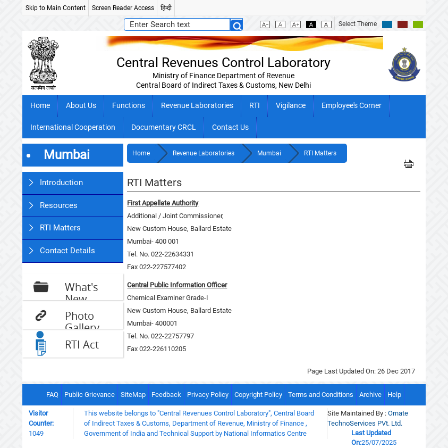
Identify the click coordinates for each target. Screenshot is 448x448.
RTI (254, 105)
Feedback (166, 395)
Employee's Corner (352, 105)
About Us (81, 105)
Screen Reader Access (123, 8)
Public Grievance (89, 395)
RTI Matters (60, 228)
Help (394, 395)
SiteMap (133, 395)
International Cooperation (72, 127)
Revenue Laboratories (197, 105)
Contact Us (230, 127)
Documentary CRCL (163, 127)
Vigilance (291, 105)
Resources (59, 205)
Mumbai (270, 153)
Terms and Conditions (320, 395)
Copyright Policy (258, 395)
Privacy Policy (208, 395)
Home (40, 105)
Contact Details (67, 250)
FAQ (52, 395)
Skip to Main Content (56, 8)
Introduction (61, 182)
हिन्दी (166, 8)
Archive (370, 395)
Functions (128, 105)
